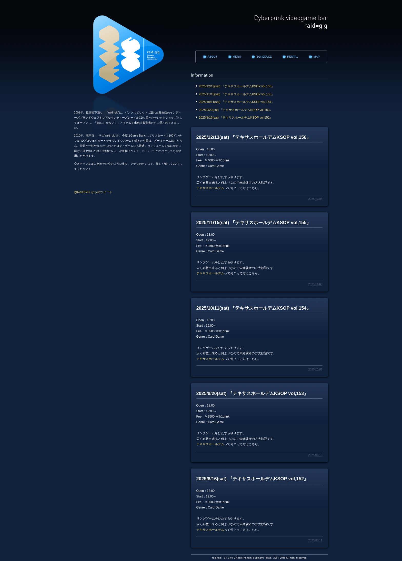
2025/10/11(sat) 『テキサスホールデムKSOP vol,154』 (237, 102)
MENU (237, 56)
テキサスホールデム (210, 188)
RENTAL (292, 56)
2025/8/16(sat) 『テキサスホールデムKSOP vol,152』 (239, 117)
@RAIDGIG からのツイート (93, 192)
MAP (317, 56)
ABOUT (212, 56)
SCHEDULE (264, 56)
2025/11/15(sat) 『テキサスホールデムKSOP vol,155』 (238, 94)
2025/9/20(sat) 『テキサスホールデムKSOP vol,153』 (236, 110)
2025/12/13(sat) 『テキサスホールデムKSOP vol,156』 (238, 86)
